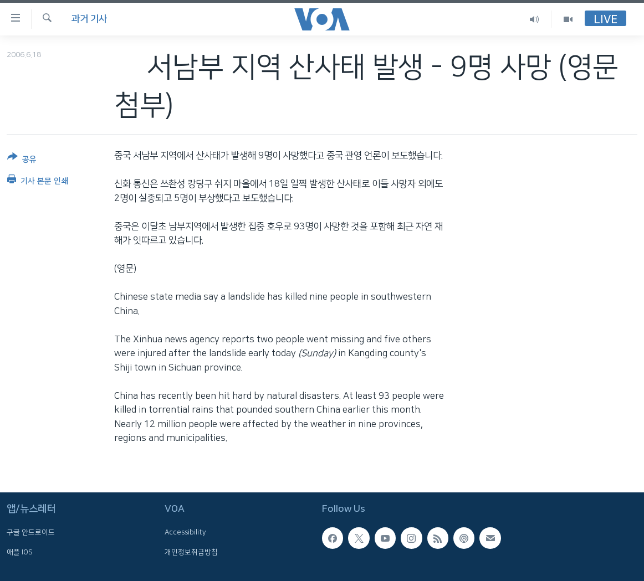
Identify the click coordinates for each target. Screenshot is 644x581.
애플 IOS (20, 552)
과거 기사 (89, 19)
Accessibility (185, 532)
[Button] (22, 160)
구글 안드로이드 (31, 532)
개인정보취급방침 (191, 552)
